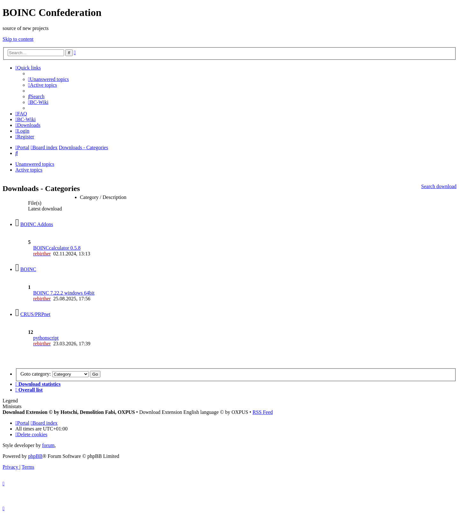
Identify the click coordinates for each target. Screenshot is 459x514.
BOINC (28, 269)
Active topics (28, 170)
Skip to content (18, 39)
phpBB (35, 456)
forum (48, 445)
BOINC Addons (36, 224)
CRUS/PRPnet (35, 314)
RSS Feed (262, 412)
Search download (438, 186)
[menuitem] (48, 79)
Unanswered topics (34, 164)
